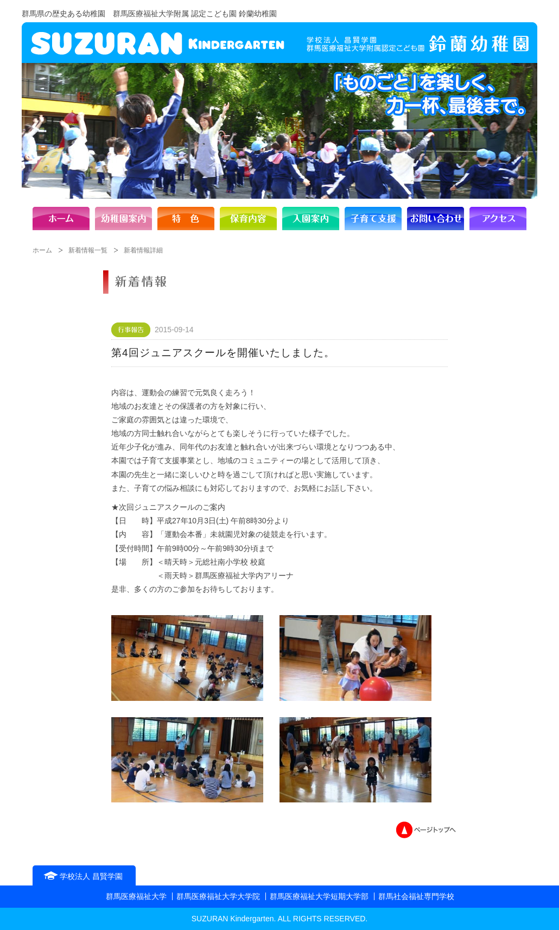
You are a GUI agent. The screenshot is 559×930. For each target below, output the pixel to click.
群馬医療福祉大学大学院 (218, 896)
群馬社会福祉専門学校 (416, 896)
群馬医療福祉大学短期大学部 (319, 896)
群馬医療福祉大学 (136, 896)
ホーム (42, 250)
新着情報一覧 (87, 250)
